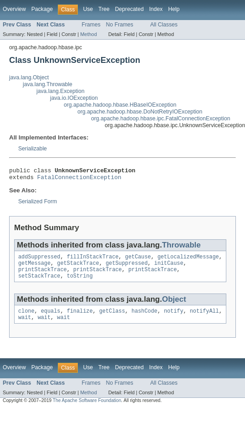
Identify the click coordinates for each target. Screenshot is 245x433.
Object (174, 305)
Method (88, 34)
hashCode (145, 318)
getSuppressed (127, 267)
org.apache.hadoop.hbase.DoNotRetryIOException (139, 111)
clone (26, 318)
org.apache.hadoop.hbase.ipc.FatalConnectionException (160, 118)
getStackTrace (78, 267)
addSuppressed (39, 260)
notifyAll (204, 318)
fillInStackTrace (93, 260)
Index (156, 9)
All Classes (164, 24)
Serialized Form (37, 204)
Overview (14, 9)
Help (173, 9)
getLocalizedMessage (188, 260)
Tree (104, 9)
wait (24, 325)
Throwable (181, 247)
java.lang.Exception (60, 91)
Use (88, 9)
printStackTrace (42, 274)
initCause (169, 267)
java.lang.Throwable (47, 84)
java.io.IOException (74, 98)
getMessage (34, 267)
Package (42, 9)
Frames (91, 24)
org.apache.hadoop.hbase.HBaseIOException (120, 105)
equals (51, 318)
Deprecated (129, 9)
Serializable (32, 148)
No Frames (119, 24)
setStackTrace (39, 282)
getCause (138, 260)
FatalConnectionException (79, 179)
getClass (112, 318)
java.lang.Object (29, 77)
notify (174, 318)
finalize (80, 318)
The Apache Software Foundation (87, 408)
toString (80, 282)
